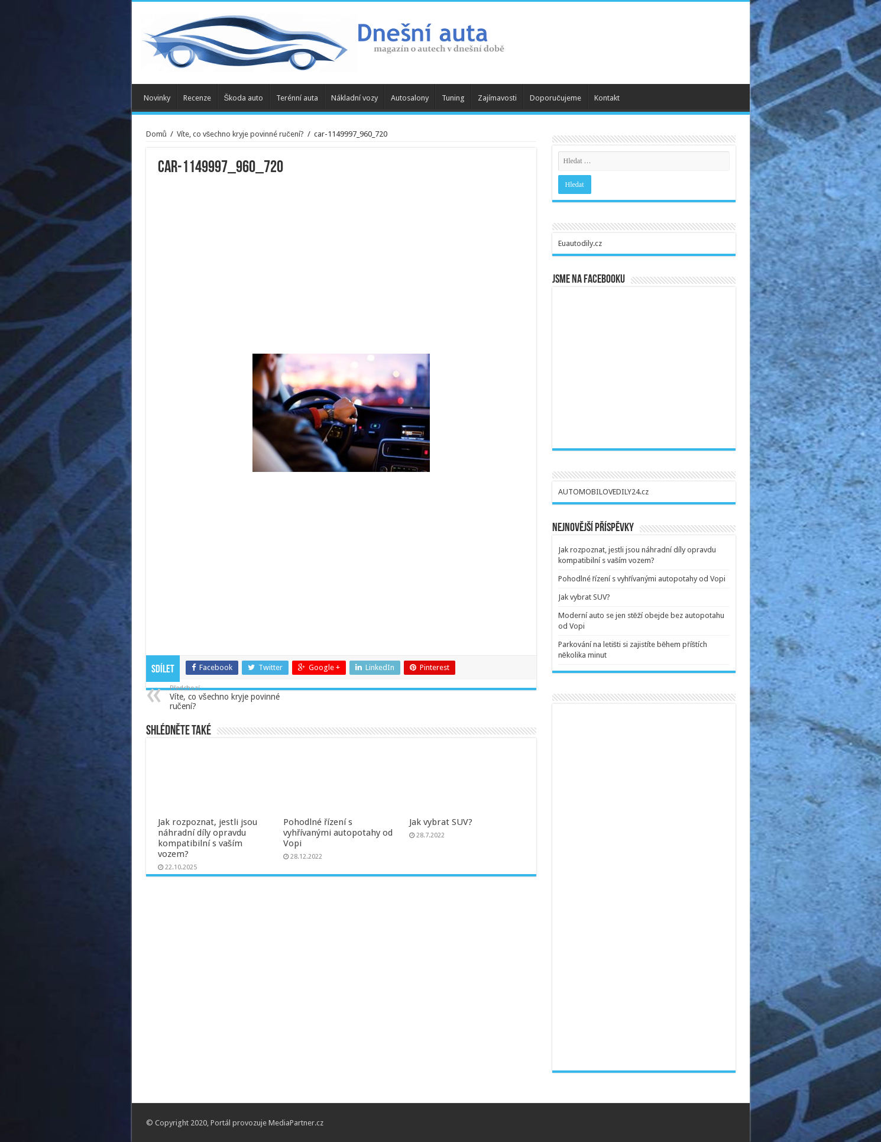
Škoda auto (244, 97)
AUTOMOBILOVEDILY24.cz (603, 491)
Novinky (157, 97)
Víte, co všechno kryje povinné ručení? (240, 134)
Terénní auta (297, 97)
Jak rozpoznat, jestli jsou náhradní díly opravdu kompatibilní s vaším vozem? (207, 838)
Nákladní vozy (354, 97)
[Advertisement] (341, 265)
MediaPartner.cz (295, 1122)
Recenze (197, 97)
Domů (156, 134)
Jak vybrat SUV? (440, 822)
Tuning (453, 97)
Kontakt (607, 97)
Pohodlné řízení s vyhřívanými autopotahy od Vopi (338, 833)
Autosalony (410, 97)
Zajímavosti (497, 97)
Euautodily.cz (580, 243)
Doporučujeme (555, 97)
